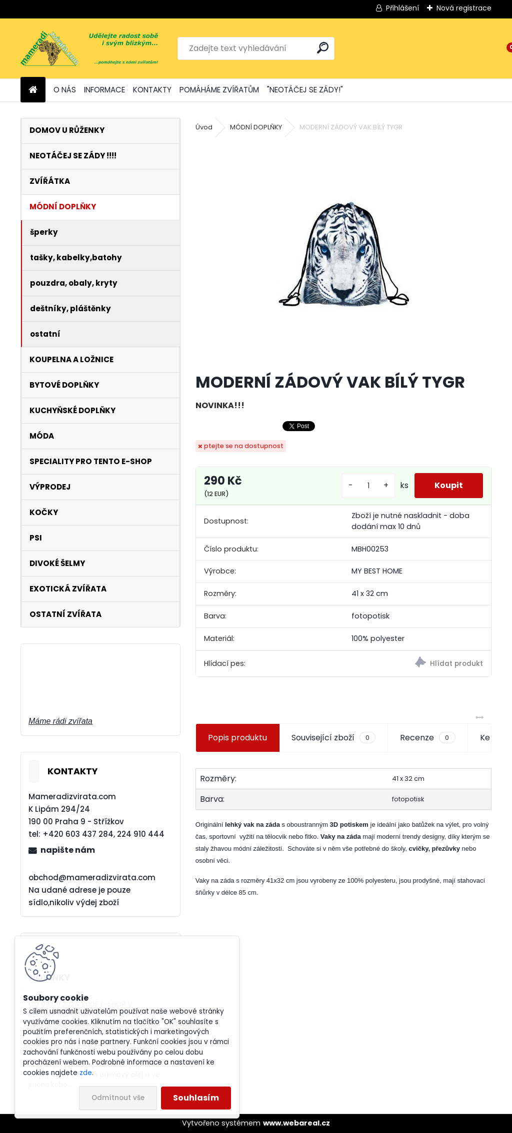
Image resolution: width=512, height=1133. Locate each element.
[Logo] (89, 48)
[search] (322, 47)
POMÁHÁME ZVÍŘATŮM (219, 89)
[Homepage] (33, 90)
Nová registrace (464, 8)
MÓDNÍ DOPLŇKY (256, 127)
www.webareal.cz (296, 1123)
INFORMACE (104, 89)
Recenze (427, 738)
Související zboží (334, 738)
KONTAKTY (152, 89)
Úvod (204, 127)
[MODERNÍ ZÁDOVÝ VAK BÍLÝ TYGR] (344, 253)
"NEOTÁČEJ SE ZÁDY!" (305, 89)
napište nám (67, 850)
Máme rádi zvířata (60, 721)
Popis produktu (237, 737)
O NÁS (65, 89)
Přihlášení (402, 8)
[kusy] (368, 486)
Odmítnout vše (118, 1098)
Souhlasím (196, 1098)
